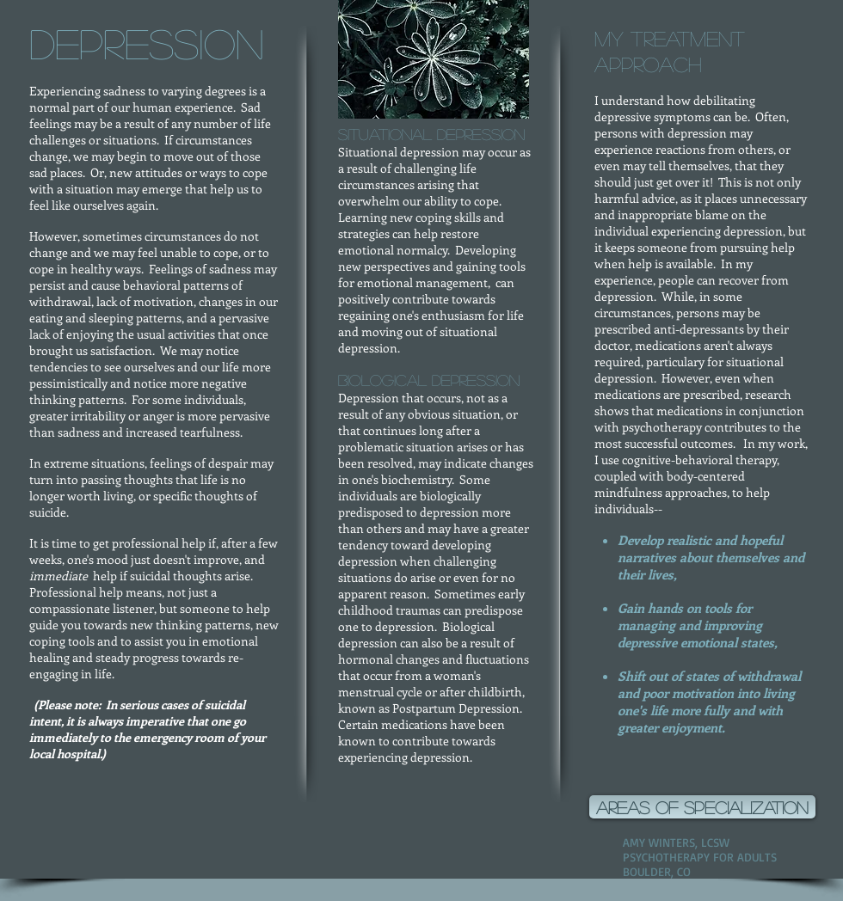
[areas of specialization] (702, 806)
